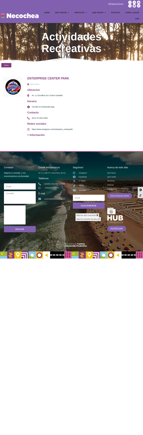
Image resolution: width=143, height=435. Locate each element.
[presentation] (15, 214)
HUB (137, 19)
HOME (47, 12)
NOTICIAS (115, 12)
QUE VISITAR (62, 12)
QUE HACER (99, 12)
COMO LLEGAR (132, 12)
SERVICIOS (80, 12)
